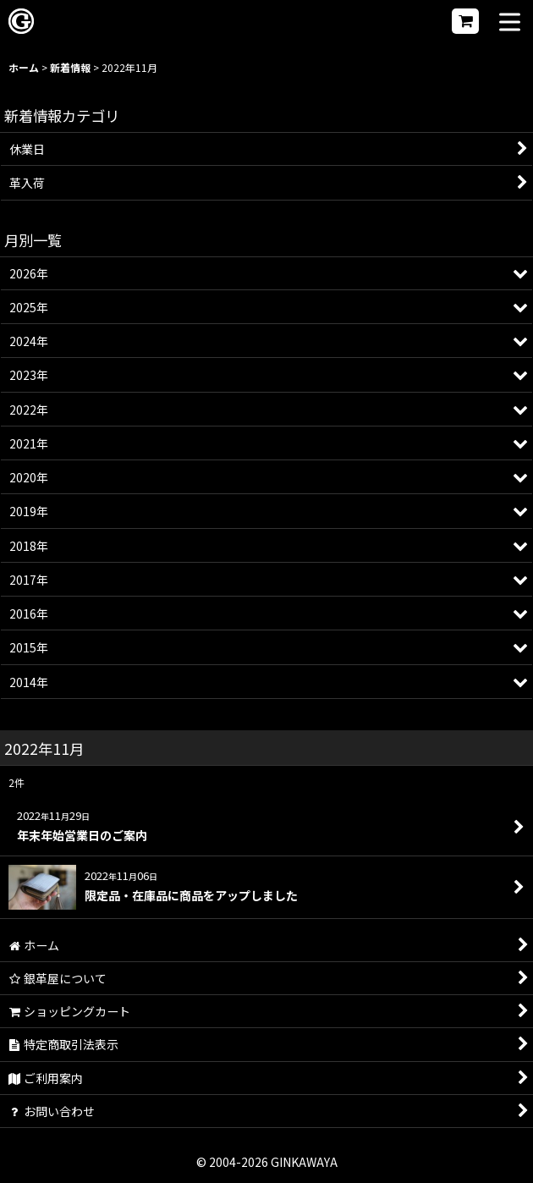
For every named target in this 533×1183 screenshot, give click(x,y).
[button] (509, 23)
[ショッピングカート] (465, 21)
